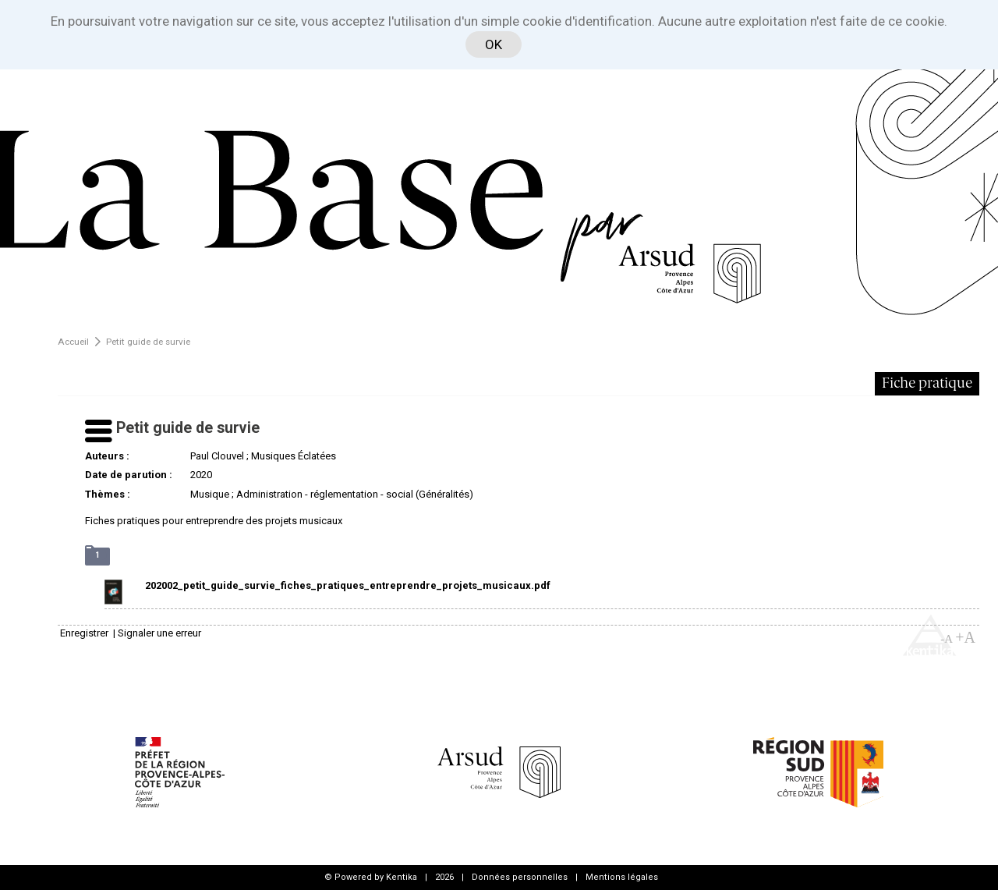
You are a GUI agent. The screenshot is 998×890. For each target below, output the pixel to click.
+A (965, 637)
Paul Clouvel (217, 456)
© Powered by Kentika (370, 877)
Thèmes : (107, 494)
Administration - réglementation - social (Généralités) (354, 494)
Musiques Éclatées (293, 456)
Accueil (73, 341)
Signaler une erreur (159, 633)
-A (946, 639)
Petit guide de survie (148, 341)
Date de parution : (128, 474)
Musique (209, 494)
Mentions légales (622, 877)
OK (493, 44)
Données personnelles (520, 877)
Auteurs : (107, 456)
